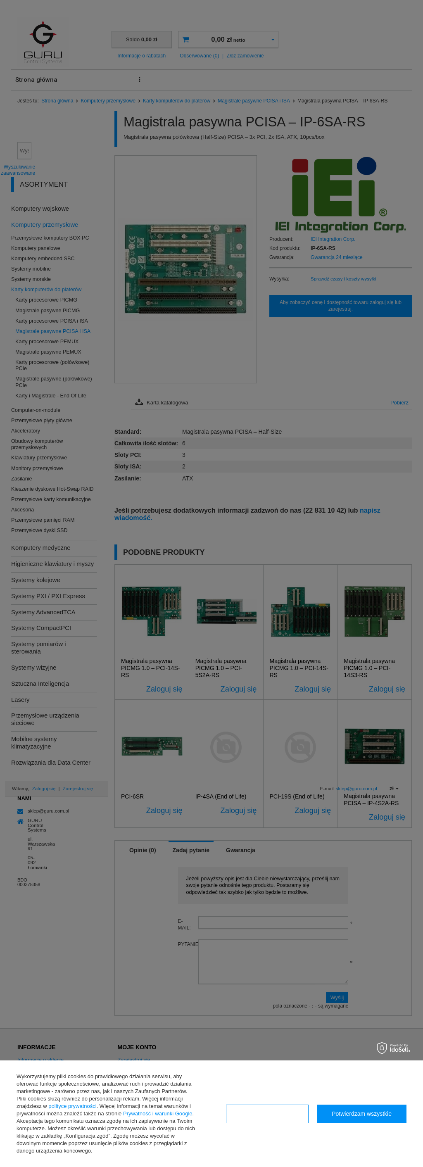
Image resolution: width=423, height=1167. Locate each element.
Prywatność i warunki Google (157, 1113)
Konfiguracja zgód (267, 1113)
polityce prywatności (72, 1106)
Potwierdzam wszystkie (362, 1113)
